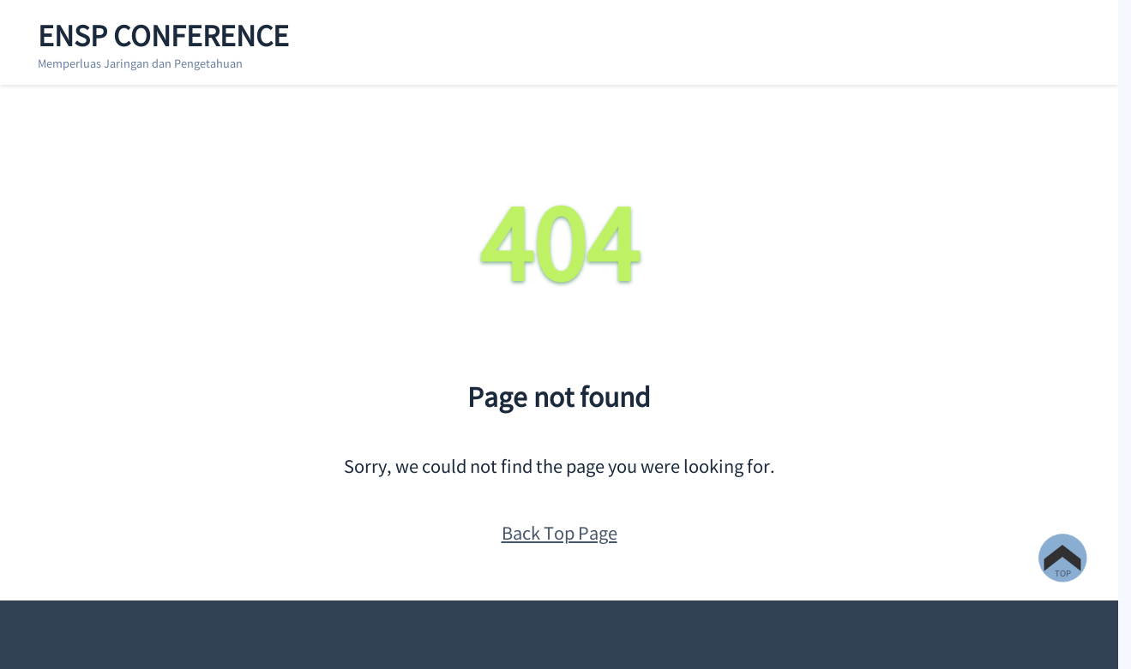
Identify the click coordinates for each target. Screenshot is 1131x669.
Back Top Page (559, 532)
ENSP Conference (163, 34)
